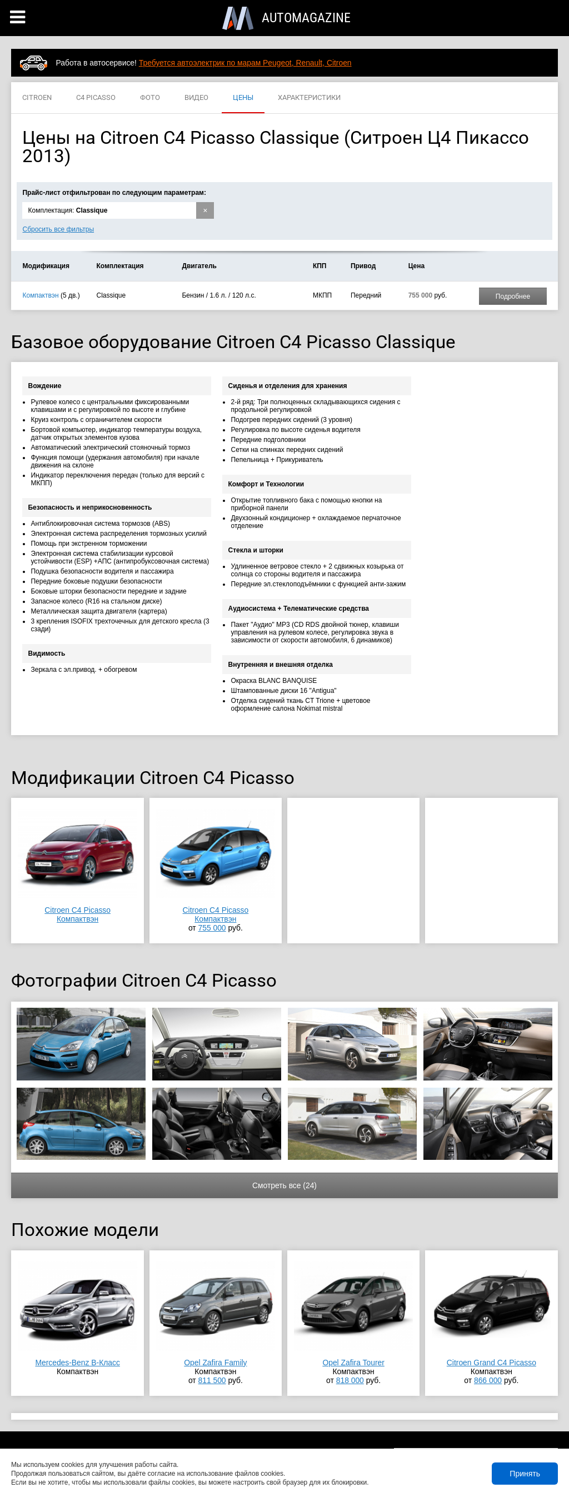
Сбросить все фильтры (58, 229)
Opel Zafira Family (215, 1362)
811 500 (212, 1380)
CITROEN (37, 98)
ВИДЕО (196, 98)
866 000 (488, 1380)
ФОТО (150, 98)
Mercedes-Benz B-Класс (77, 1362)
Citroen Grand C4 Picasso (491, 1362)
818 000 (350, 1380)
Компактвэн (40, 295)
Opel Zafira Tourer (353, 1362)
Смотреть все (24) (284, 1185)
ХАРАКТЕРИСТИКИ (309, 98)
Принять (525, 1473)
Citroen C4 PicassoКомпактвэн (77, 914)
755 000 (212, 927)
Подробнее (513, 296)
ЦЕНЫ (243, 98)
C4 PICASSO (96, 98)
